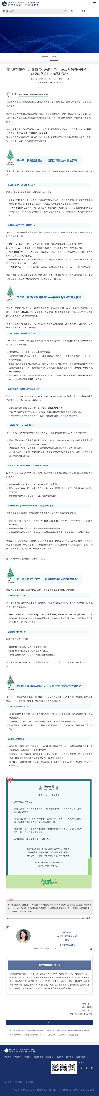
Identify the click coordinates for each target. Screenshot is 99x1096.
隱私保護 (19, 1082)
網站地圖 (29, 1082)
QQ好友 (51, 82)
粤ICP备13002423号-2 (70, 1090)
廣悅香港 (45, 56)
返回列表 (49, 1022)
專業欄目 (54, 56)
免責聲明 (8, 1082)
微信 (45, 82)
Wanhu (92, 1090)
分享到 (40, 82)
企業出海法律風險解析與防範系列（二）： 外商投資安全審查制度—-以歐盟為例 (46, 1035)
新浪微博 (57, 82)
